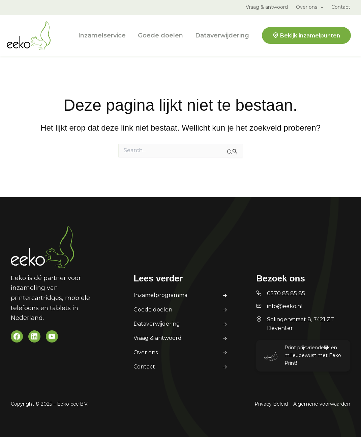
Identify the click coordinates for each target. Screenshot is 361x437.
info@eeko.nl (285, 306)
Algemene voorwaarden (321, 404)
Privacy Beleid (271, 404)
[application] (320, 7)
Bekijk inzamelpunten (310, 35)
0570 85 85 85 (286, 293)
